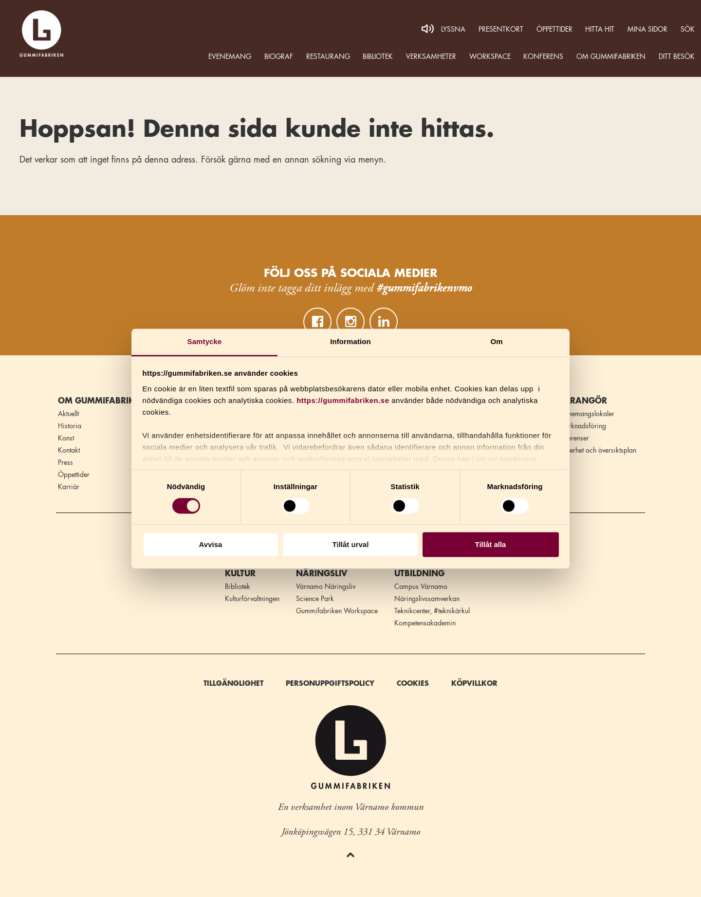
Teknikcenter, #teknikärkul (432, 610)
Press (65, 462)
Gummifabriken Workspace (337, 610)
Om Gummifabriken (611, 56)
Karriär (68, 486)
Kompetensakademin (425, 623)
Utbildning (419, 574)
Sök (688, 29)
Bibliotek (378, 56)
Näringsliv (321, 574)
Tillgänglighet (233, 683)
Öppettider (554, 29)
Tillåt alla (490, 545)
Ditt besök (677, 56)
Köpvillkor (474, 683)
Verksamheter (431, 56)
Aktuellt (68, 413)
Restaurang (328, 56)
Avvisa (210, 545)
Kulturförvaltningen (252, 598)
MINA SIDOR (647, 29)
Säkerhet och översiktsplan (597, 450)
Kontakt (69, 450)
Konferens (543, 56)
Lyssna (453, 29)
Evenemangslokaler (586, 413)
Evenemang (229, 56)
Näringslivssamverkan (427, 598)
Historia (69, 425)
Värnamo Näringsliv (325, 586)
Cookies (413, 683)
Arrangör (582, 401)
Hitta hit (599, 29)
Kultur (240, 574)
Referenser (573, 438)
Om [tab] (496, 341)
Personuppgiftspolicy (330, 683)
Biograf (278, 56)
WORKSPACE (490, 56)
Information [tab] (350, 341)
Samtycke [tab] (204, 341)
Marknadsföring (582, 425)
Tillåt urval (350, 545)
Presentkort (501, 29)
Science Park (315, 598)
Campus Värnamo (420, 586)
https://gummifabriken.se (342, 400)
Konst (66, 438)
